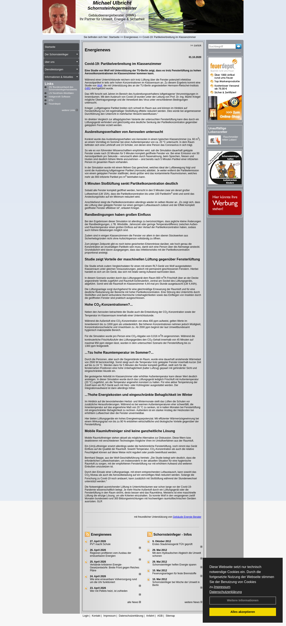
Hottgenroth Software (59, 96)
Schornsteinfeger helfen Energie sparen (174, 564)
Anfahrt (150, 615)
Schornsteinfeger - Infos (172, 534)
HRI (88, 88)
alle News (134, 602)
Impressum (222, 587)
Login (86, 615)
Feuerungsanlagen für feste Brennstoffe (174, 573)
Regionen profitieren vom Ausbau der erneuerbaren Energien (110, 554)
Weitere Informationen (243, 600)
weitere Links (70, 110)
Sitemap (170, 615)
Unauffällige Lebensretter (217, 130)
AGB (160, 615)
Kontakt (96, 615)
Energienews (101, 534)
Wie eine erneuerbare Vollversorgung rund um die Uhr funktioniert (113, 581)
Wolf (99, 85)
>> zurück (195, 45)
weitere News (193, 602)
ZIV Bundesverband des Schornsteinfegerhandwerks (63, 88)
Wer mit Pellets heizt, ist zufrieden (109, 590)
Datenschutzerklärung (225, 592)
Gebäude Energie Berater (187, 516)
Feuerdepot (54, 103)
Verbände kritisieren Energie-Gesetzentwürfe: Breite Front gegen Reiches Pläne (114, 567)
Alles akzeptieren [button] (242, 611)
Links (49, 84)
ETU (51, 100)
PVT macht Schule (100, 544)
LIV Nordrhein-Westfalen (61, 93)
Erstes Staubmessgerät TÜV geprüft (172, 544)
